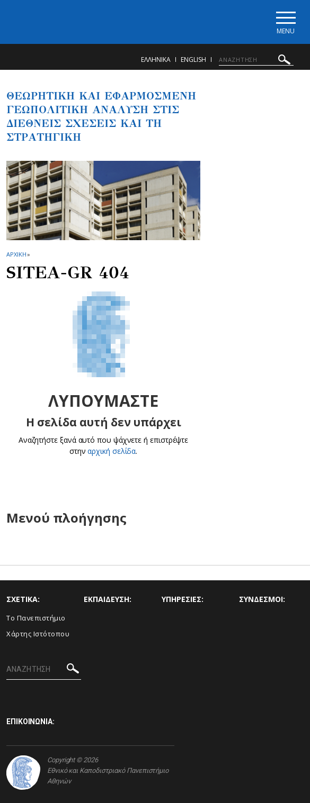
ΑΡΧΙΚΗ (16, 254)
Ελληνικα (156, 59)
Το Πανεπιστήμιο (36, 618)
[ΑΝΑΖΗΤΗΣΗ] (256, 60)
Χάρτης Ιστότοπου (37, 633)
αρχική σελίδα (111, 451)
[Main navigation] (285, 22)
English (193, 59)
